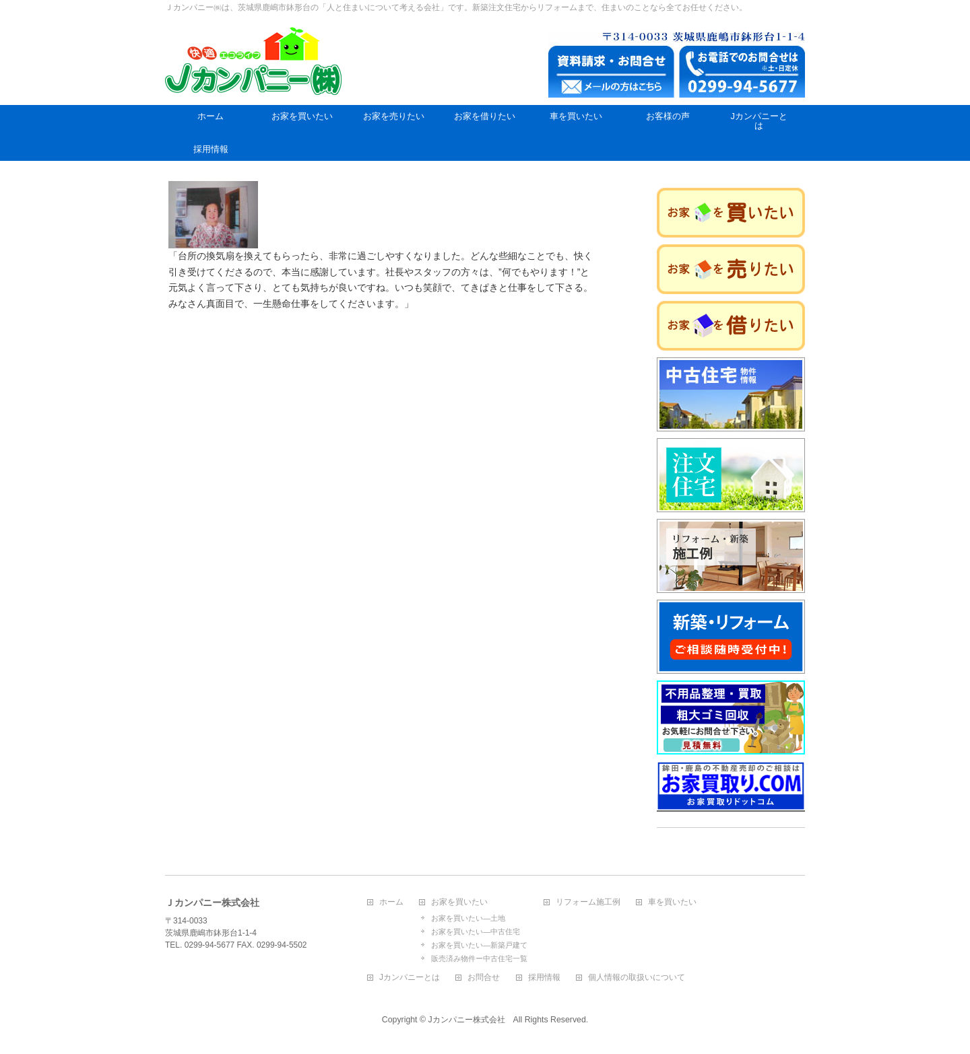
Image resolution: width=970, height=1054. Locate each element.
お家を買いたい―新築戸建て (479, 945)
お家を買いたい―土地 (468, 918)
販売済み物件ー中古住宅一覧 (479, 958)
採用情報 (544, 977)
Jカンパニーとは (409, 977)
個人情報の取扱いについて (636, 977)
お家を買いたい (459, 902)
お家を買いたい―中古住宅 (475, 931)
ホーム (391, 902)
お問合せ (483, 977)
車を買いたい (672, 902)
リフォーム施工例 (588, 902)
